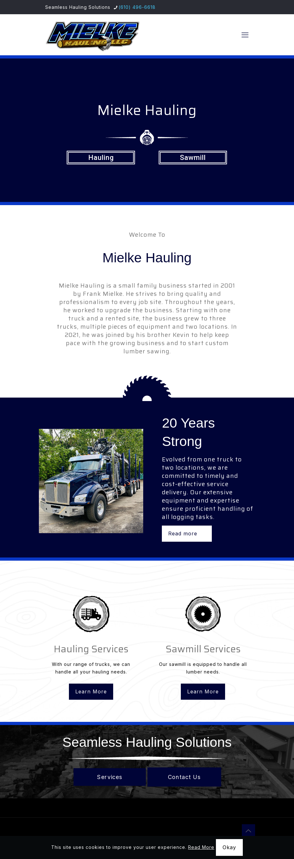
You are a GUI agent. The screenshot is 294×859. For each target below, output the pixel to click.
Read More (201, 847)
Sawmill (193, 157)
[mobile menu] (245, 34)
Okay (229, 847)
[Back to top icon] (248, 831)
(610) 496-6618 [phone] (137, 7)
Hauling (101, 157)
